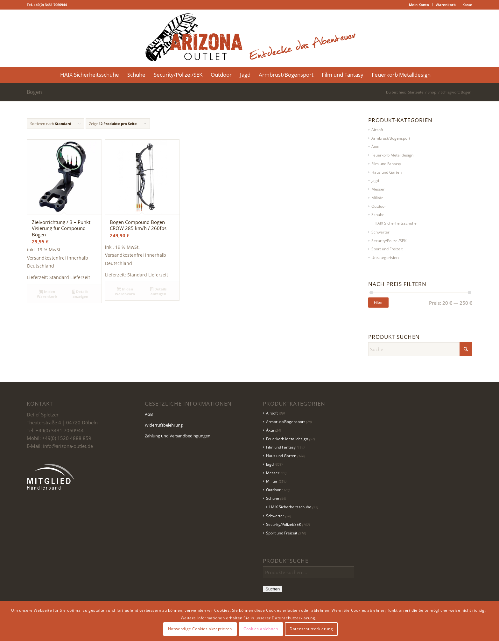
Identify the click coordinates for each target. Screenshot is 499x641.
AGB (149, 414)
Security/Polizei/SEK (388, 240)
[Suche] (439, 75)
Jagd (375, 180)
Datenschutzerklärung (311, 628)
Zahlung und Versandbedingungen (177, 436)
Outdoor (378, 206)
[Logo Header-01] (249, 38)
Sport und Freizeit (387, 249)
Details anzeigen (80, 294)
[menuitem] (419, 4)
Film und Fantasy (386, 163)
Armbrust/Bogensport (390, 138)
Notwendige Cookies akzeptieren (200, 628)
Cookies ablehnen (260, 628)
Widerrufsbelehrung (164, 425)
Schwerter (380, 232)
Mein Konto (419, 4)
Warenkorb (446, 4)
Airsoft (377, 129)
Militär (377, 197)
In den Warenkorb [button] (47, 294)
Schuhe (377, 214)
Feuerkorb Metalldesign (392, 155)
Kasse (467, 4)
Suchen (272, 589)
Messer (378, 189)
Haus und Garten (386, 172)
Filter (378, 302)
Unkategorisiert (385, 257)
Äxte (375, 146)
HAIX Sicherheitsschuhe (396, 223)
